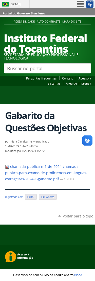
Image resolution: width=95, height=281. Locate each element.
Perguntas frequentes (41, 78)
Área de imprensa (78, 83)
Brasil (16, 4)
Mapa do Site (71, 21)
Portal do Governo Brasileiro (24, 13)
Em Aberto (47, 196)
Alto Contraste (48, 21)
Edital (30, 196)
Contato (67, 78)
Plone (78, 275)
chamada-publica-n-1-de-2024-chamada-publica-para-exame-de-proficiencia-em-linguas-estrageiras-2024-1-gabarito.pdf (46, 172)
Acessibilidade (24, 21)
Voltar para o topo (78, 216)
